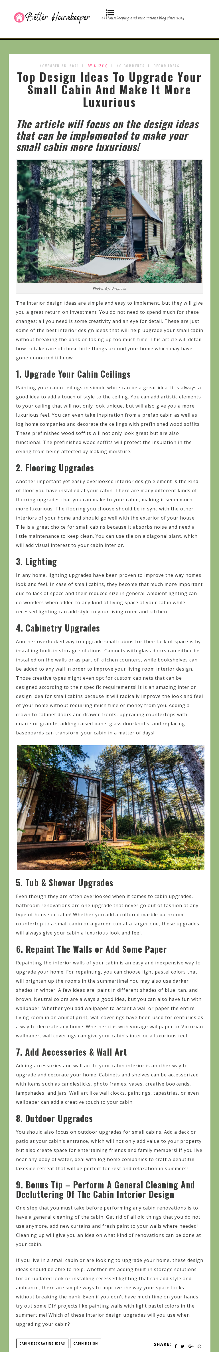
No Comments (131, 65)
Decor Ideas (166, 65)
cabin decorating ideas (42, 1343)
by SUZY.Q (98, 65)
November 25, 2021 (59, 65)
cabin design (85, 1343)
